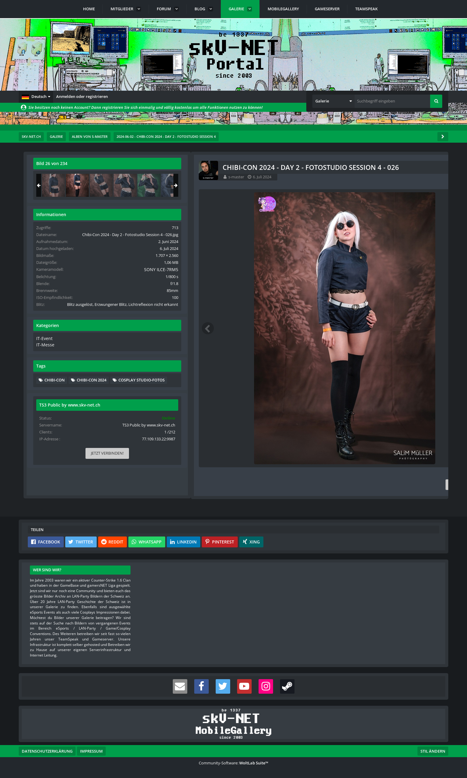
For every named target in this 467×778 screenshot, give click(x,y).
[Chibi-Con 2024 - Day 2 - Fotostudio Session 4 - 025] (374, 185)
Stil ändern (432, 751)
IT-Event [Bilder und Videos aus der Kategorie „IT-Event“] (365, 361)
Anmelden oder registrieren (82, 96)
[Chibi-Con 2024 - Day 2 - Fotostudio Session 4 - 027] (422, 185)
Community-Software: (233, 763)
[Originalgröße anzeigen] (320, 167)
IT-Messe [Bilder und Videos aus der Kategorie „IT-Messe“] (366, 366)
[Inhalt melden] (322, 484)
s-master (65, 177)
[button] (36, 97)
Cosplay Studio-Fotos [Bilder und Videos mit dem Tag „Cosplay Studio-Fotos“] (389, 410)
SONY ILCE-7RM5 (421, 281)
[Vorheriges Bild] (37, 328)
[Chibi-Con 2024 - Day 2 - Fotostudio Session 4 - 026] (398, 185)
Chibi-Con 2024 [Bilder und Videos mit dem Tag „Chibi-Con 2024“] (413, 401)
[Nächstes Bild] (321, 328)
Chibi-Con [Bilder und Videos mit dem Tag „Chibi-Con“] (376, 401)
